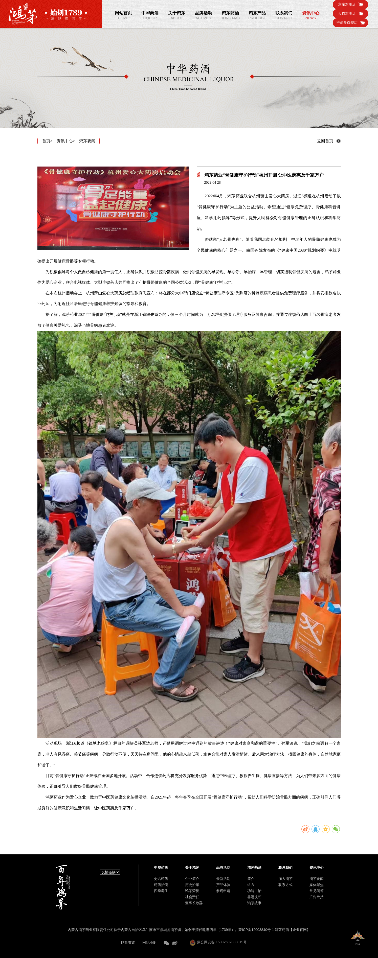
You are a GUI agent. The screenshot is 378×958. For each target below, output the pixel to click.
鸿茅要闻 (87, 141)
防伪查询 (128, 943)
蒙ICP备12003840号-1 (256, 930)
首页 (46, 141)
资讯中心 (65, 141)
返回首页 (325, 141)
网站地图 (149, 943)
